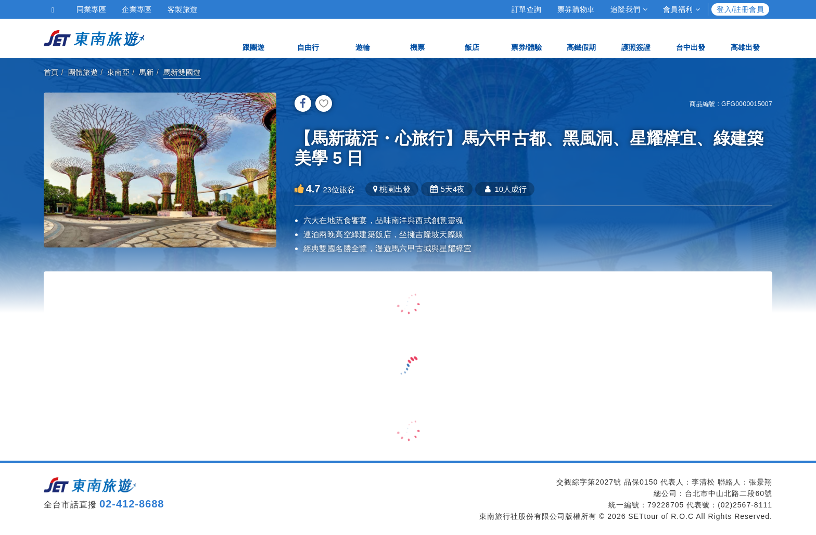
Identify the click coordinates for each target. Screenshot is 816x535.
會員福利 (681, 9)
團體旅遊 (83, 72)
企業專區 (137, 9)
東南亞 (118, 72)
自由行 (308, 37)
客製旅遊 (183, 9)
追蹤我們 (628, 9)
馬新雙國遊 (182, 72)
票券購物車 (576, 9)
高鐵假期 (581, 37)
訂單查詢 (527, 9)
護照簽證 (636, 37)
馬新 (146, 72)
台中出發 (690, 37)
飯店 (472, 37)
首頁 (51, 72)
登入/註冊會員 (740, 9)
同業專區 (91, 9)
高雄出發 (745, 37)
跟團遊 (253, 37)
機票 (417, 37)
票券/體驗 (526, 37)
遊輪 (362, 37)
